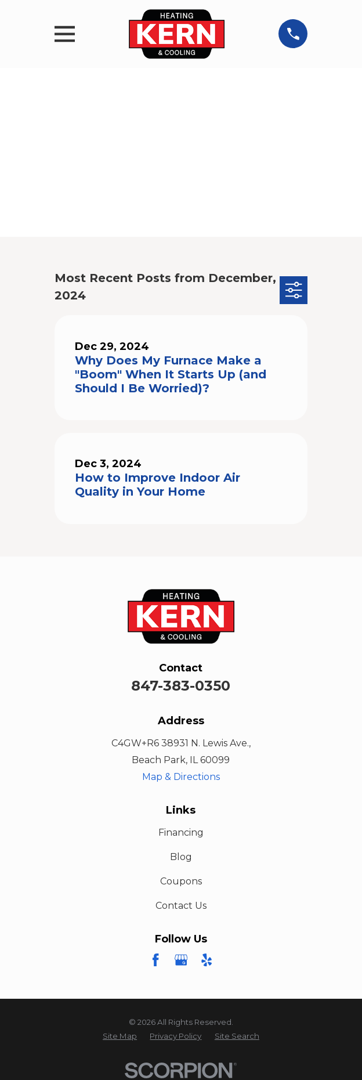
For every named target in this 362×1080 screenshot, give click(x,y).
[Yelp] (206, 959)
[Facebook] (155, 959)
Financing (181, 832)
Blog (181, 856)
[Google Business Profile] (181, 959)
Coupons (181, 881)
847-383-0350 (180, 685)
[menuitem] (120, 1036)
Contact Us (181, 905)
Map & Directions (181, 776)
